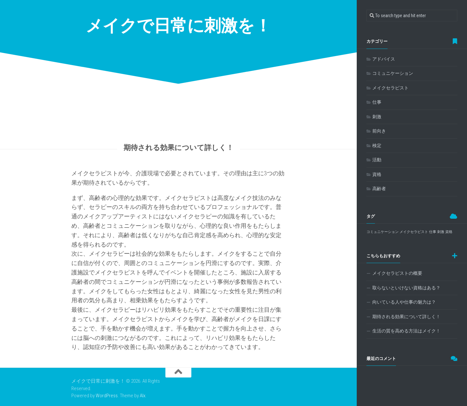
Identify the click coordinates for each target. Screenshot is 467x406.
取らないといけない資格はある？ (406, 287)
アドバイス (383, 59)
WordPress (107, 396)
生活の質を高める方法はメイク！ (406, 330)
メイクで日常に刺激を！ (178, 26)
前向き (379, 130)
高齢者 (379, 188)
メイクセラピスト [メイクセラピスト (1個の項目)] (414, 232)
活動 (376, 159)
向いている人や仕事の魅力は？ (404, 302)
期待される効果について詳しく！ (406, 316)
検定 (376, 145)
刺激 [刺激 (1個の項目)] (440, 232)
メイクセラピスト (390, 87)
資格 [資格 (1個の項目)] (448, 232)
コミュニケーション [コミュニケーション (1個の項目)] (382, 232)
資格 (376, 174)
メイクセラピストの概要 (397, 273)
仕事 (376, 102)
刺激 (376, 116)
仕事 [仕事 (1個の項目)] (432, 232)
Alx (142, 396)
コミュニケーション (392, 73)
